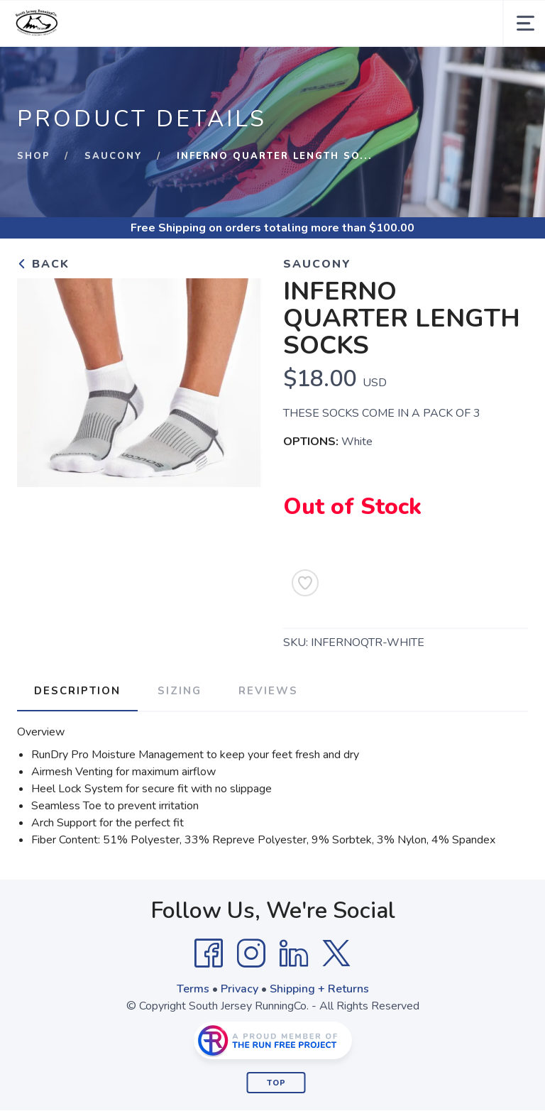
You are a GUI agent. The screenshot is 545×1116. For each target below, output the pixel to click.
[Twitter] (336, 953)
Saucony (113, 156)
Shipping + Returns (319, 989)
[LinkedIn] (293, 953)
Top (276, 1083)
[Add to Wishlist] (305, 582)
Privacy (239, 989)
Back (43, 264)
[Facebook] (208, 953)
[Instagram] (251, 953)
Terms (193, 989)
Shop (33, 156)
